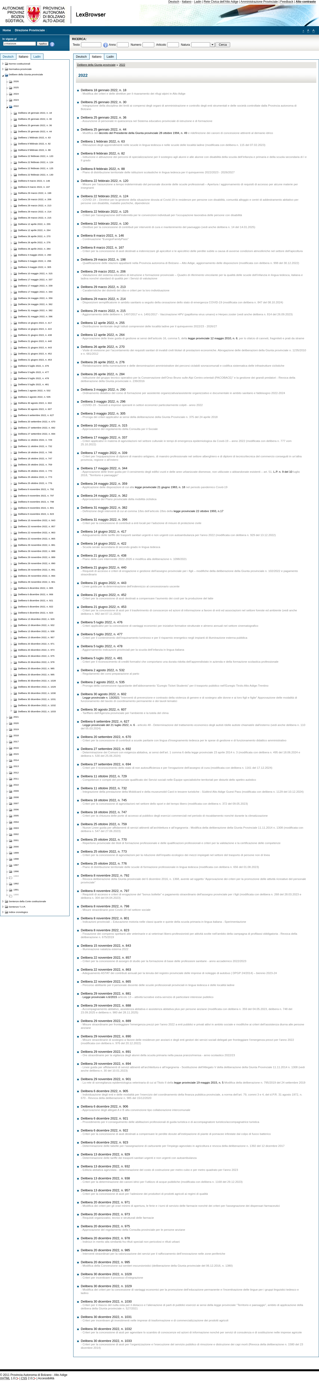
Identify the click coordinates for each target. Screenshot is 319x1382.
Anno (112, 44)
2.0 (26, 1378)
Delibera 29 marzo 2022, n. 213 (103, 287)
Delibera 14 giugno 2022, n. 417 (103, 531)
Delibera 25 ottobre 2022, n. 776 (104, 863)
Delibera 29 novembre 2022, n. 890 (106, 1036)
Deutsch (173, 1)
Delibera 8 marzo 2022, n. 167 (102, 247)
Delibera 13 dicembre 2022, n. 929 (105, 1154)
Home (7, 30)
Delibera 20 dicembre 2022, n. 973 (105, 1214)
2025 (16, 87)
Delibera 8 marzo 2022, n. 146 (102, 235)
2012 (16, 772)
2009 (16, 791)
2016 (16, 747)
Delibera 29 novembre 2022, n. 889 (106, 1021)
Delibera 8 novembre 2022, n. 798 (105, 906)
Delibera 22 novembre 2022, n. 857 (106, 957)
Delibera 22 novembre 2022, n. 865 (106, 981)
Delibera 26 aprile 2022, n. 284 (103, 374)
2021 (16, 716)
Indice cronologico (18, 912)
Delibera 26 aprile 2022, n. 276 (103, 362)
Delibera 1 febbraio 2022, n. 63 (103, 141)
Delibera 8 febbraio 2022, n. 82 (103, 153)
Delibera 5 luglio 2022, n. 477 (102, 634)
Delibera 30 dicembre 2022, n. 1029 (106, 1286)
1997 (16, 865)
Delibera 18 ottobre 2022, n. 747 (104, 812)
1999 (16, 852)
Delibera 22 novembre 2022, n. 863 (106, 969)
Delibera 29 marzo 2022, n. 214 (103, 299)
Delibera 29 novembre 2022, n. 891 (106, 1051)
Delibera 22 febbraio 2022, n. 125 (104, 211)
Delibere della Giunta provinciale (96, 64)
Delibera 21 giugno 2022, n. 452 (103, 595)
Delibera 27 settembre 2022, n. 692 (106, 749)
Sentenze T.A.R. (17, 906)
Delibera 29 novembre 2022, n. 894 (106, 1063)
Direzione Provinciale (30, 30)
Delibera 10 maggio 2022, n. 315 (104, 425)
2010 (16, 784)
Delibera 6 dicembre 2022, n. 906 (104, 1106)
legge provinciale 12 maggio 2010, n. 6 (212, 338)
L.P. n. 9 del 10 (282, 471)
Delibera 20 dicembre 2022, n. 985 (105, 1250)
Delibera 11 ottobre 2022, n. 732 (104, 788)
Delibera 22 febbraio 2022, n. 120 (104, 181)
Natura (185, 44)
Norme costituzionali (19, 63)
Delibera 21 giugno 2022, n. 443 (103, 583)
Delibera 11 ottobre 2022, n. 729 (104, 776)
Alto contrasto (306, 1)
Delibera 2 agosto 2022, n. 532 (103, 670)
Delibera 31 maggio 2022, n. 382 (104, 507)
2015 (16, 754)
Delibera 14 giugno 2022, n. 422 (103, 543)
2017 (16, 741)
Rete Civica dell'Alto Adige (221, 1)
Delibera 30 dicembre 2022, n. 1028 (106, 1274)
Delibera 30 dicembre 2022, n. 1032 (106, 1329)
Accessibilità (46, 1378)
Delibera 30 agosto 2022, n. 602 (103, 694)
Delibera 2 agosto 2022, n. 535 (103, 682)
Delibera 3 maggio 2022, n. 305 (103, 413)
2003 (16, 828)
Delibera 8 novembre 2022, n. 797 (105, 891)
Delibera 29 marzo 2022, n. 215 (103, 311)
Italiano (186, 1)
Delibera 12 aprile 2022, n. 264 (103, 335)
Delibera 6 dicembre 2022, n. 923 (104, 1142)
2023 (16, 100)
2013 (16, 766)
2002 (16, 834)
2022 (122, 64)
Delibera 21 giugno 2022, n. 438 (103, 555)
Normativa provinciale (20, 69)
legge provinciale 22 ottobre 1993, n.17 (198, 511)
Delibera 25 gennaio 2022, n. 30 (103, 102)
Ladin (197, 1)
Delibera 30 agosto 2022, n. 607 (103, 709)
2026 (16, 81)
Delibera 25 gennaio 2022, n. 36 (103, 117)
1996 (16, 871)
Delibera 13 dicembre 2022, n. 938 (105, 1178)
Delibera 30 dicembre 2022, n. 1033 (106, 1341)
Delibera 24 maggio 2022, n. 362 (104, 495)
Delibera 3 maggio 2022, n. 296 (103, 401)
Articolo (161, 44)
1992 (16, 883)
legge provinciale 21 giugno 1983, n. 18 (160, 487)
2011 (16, 778)
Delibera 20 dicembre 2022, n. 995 (105, 1262)
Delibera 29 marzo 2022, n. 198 (103, 259)
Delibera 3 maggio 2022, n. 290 (103, 389)
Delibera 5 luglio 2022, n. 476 (102, 622)
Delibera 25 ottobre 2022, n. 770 (104, 839)
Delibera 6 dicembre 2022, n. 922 (104, 1130)
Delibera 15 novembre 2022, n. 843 (106, 945)
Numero (136, 44)
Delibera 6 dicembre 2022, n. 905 (104, 1091)
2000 (16, 846)
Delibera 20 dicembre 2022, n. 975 (105, 1226)
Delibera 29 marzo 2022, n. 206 (103, 271)
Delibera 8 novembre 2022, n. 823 (105, 930)
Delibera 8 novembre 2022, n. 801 (105, 918)
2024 (16, 93)
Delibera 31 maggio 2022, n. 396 (104, 519)
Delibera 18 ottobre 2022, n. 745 (104, 800)
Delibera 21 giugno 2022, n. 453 (103, 607)
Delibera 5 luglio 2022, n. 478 (102, 646)
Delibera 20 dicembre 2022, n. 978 (105, 1238)
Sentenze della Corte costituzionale (27, 901)
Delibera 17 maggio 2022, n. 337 (104, 437)
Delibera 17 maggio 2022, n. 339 (104, 453)
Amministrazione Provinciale (259, 1)
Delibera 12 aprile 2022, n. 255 (103, 323)
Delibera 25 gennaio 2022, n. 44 (103, 129)
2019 (16, 729)
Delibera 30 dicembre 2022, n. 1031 (106, 1317)
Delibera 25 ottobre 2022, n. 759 (104, 824)
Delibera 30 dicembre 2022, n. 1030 (106, 1301)
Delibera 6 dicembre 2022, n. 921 (104, 1118)
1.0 (7, 1378)
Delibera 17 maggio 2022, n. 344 (104, 468)
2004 (16, 822)
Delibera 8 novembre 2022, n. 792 (105, 875)
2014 (16, 760)
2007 (16, 803)
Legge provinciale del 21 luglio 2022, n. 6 (108, 725)
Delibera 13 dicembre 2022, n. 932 (105, 1166)
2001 (16, 840)
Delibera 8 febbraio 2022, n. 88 (103, 169)
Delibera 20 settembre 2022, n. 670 (106, 737)
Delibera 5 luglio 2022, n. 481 (102, 658)
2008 (16, 797)
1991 (16, 889)
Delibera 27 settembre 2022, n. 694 (106, 764)
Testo (76, 44)
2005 (16, 815)
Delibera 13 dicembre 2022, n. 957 (105, 1190)
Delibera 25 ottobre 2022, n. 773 (104, 851)
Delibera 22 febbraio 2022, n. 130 (104, 223)
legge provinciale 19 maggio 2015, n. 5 (199, 1082)
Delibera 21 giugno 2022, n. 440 (103, 567)
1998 (16, 858)
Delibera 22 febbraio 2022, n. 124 (104, 196)
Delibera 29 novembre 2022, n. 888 (106, 1005)
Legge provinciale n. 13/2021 (101, 697)
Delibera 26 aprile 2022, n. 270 (103, 347)
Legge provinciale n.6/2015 (99, 997)
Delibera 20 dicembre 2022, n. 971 (105, 1202)
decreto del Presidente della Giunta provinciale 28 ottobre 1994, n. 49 (143, 133)
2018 (16, 735)
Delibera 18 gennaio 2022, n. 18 (103, 90)
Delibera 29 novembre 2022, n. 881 (106, 993)
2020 (16, 723)
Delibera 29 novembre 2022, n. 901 (106, 1079)
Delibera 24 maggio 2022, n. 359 (104, 483)
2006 (16, 809)
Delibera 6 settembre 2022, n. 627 (105, 721)
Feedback (286, 1)
